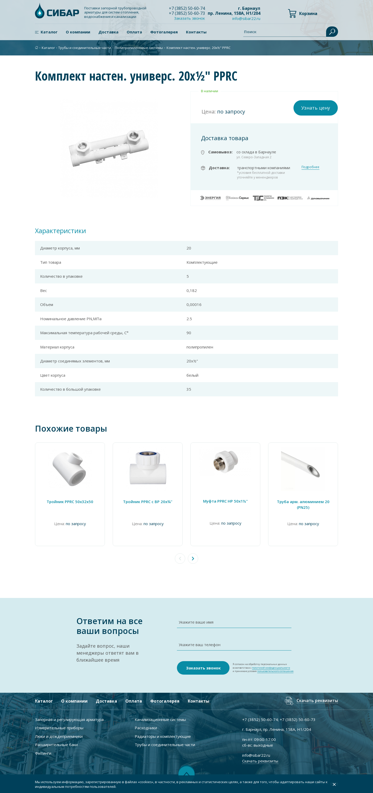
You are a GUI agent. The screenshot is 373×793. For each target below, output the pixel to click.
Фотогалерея (164, 31)
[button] (193, 558)
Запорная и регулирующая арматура (69, 719)
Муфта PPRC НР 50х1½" (225, 501)
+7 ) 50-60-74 (187, 8)
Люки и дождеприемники (59, 736)
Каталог (49, 31)
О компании (78, 31)
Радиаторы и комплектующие (163, 736)
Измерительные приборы (59, 727)
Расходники (146, 727)
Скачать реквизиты (317, 700)
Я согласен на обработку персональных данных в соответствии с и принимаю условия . (263, 667)
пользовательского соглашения (275, 671)
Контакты (196, 31)
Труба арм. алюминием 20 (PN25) (303, 504)
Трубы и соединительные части (84, 47)
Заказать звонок (189, 18)
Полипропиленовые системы (139, 47)
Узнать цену (315, 108)
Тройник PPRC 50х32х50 (70, 501)
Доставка (108, 31)
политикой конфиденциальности (271, 667)
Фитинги (43, 753)
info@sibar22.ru (246, 18)
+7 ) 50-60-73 (187, 13)
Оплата (134, 31)
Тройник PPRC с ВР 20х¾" (148, 501)
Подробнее (310, 167)
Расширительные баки (56, 744)
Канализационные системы (160, 719)
